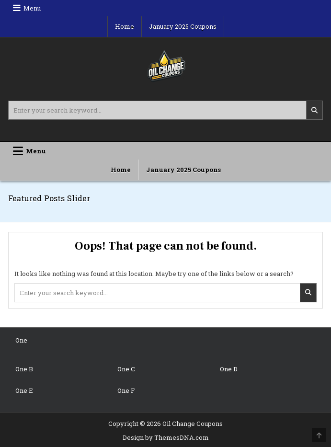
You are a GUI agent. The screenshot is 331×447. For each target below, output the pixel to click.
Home (124, 26)
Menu (32, 8)
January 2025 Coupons (183, 26)
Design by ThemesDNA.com (166, 437)
